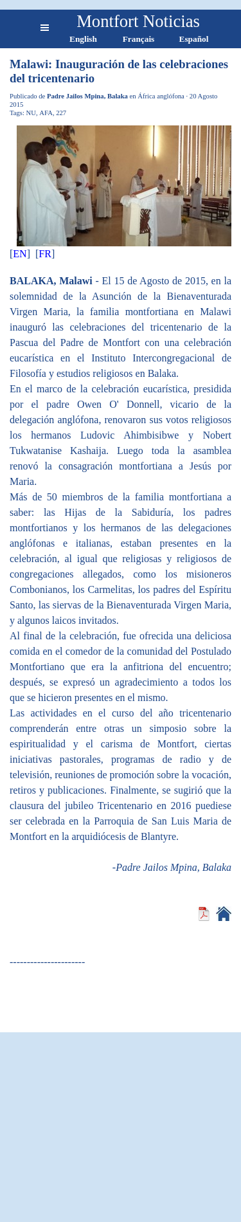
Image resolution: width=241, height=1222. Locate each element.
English (83, 39)
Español (194, 39)
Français (139, 39)
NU (31, 112)
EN (19, 253)
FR (45, 253)
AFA (46, 112)
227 (61, 112)
